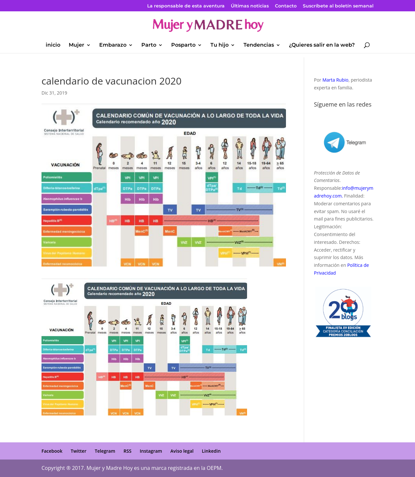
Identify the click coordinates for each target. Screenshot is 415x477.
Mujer (76, 45)
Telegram (105, 451)
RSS (127, 451)
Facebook (52, 451)
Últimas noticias (250, 6)
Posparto (183, 45)
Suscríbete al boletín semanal (338, 6)
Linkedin (211, 451)
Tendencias (258, 45)
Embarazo (112, 45)
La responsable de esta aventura (186, 6)
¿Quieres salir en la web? (322, 45)
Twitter (78, 451)
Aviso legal (182, 451)
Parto (148, 45)
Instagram (151, 451)
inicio (53, 45)
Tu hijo (219, 45)
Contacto (286, 6)
